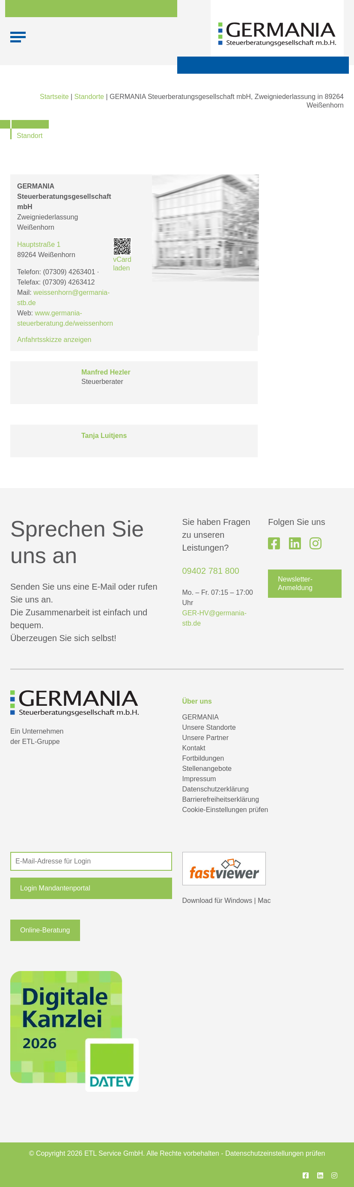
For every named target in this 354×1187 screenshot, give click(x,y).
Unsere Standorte (209, 727)
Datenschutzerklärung (215, 789)
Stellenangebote (207, 768)
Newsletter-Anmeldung (295, 583)
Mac (264, 900)
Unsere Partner (205, 737)
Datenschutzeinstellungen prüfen (275, 1153)
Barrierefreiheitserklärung (220, 799)
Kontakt (193, 748)
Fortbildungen (203, 758)
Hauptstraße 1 (38, 244)
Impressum (199, 778)
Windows (238, 900)
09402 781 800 (210, 571)
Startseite (54, 96)
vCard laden (122, 254)
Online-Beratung (45, 930)
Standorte (89, 96)
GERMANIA (200, 717)
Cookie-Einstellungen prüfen (225, 809)
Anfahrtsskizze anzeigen (54, 339)
